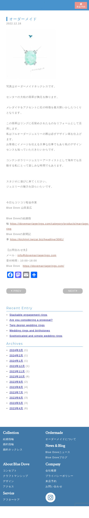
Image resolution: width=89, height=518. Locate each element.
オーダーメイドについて (60, 439)
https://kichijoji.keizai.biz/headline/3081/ (37, 239)
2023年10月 (17, 376)
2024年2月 (16, 355)
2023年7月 (16, 392)
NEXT (72, 290)
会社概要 (51, 470)
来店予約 (51, 481)
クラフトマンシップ (15, 475)
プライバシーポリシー (59, 475)
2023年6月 (16, 397)
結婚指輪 (8, 439)
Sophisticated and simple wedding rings (35, 335)
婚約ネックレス (13, 449)
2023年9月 (16, 381)
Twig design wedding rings (27, 325)
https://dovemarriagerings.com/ (43, 265)
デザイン (8, 481)
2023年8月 (16, 387)
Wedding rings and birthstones (29, 330)
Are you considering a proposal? (31, 319)
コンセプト (10, 470)
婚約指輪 (8, 444)
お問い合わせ (53, 486)
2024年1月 (16, 360)
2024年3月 (16, 350)
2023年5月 (16, 403)
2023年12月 (17, 366)
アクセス (8, 486)
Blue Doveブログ (56, 457)
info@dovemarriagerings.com (36, 255)
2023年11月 (17, 371)
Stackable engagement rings (28, 314)
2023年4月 (16, 408)
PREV (16, 290)
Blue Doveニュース (57, 452)
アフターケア (11, 499)
